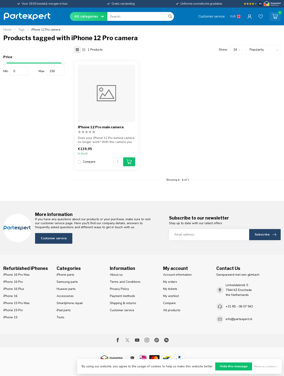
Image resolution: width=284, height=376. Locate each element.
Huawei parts (66, 289)
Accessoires (65, 296)
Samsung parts (67, 282)
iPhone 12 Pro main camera (101, 127)
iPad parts (64, 310)
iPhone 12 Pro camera (45, 30)
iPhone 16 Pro (13, 282)
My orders (170, 282)
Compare (89, 161)
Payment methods (122, 296)
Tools (60, 317)
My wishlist (171, 296)
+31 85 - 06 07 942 (239, 306)
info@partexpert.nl (239, 319)
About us (116, 275)
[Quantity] (117, 161)
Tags (21, 30)
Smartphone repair (70, 303)
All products (171, 310)
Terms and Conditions (125, 282)
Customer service (211, 16)
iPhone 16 (10, 296)
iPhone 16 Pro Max (16, 275)
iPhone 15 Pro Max (16, 303)
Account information (177, 275)
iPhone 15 (10, 317)
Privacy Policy (119, 289)
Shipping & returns (123, 303)
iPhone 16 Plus (13, 289)
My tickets (170, 289)
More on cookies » (265, 366)
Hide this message (233, 366)
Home (7, 30)
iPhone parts (65, 275)
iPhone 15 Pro (13, 310)
